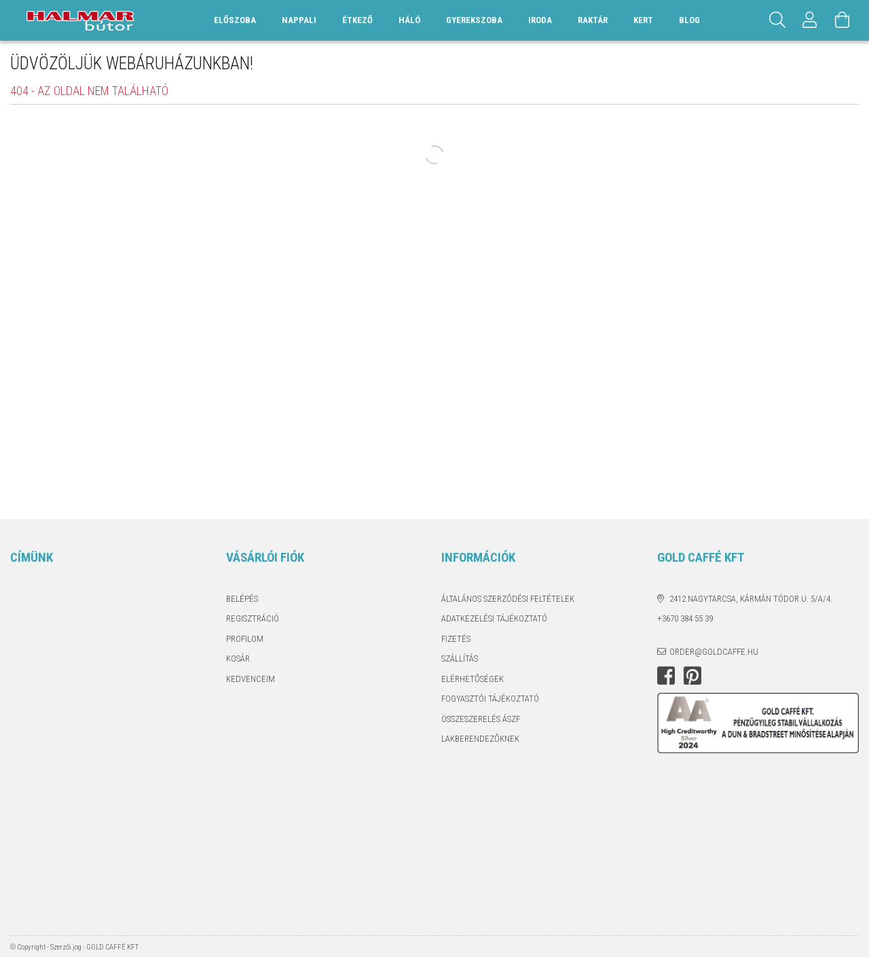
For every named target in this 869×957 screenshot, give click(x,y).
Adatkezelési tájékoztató (494, 618)
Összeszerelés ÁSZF (480, 719)
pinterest (692, 676)
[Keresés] (777, 20)
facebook (666, 676)
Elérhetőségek (472, 679)
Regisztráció (252, 618)
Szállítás (459, 658)
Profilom (244, 639)
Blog (689, 20)
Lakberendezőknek (480, 739)
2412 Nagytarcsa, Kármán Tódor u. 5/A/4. (750, 599)
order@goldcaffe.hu (713, 652)
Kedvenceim (250, 679)
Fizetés (455, 639)
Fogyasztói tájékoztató (490, 698)
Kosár (238, 658)
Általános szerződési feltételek (507, 599)
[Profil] (810, 20)
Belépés (242, 599)
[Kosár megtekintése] (842, 20)
